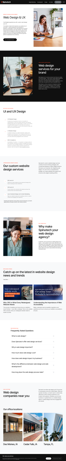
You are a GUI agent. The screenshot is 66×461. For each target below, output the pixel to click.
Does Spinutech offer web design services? (27, 342)
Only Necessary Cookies (57, 458)
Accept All (48, 458)
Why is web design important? (22, 347)
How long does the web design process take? (28, 372)
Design (45, 2)
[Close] (65, 455)
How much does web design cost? (24, 353)
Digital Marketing (31, 2)
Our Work (50, 2)
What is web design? (19, 336)
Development (39, 2)
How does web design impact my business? (27, 358)
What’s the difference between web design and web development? (30, 365)
